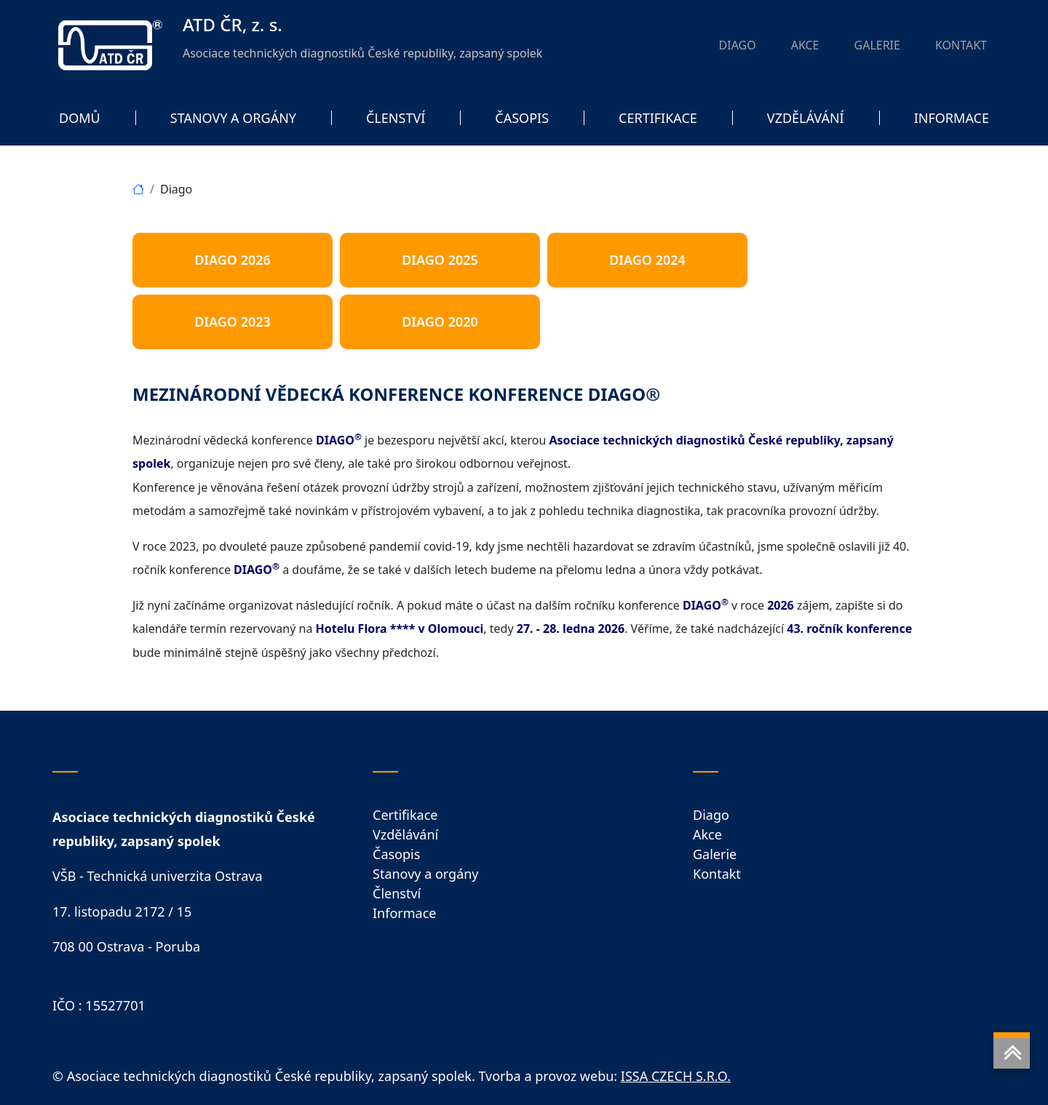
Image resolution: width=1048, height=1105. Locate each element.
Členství (397, 893)
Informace (404, 913)
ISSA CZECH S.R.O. (676, 1076)
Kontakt (717, 873)
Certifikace (405, 814)
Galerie (715, 854)
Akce (707, 834)
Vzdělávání (405, 834)
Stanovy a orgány (426, 873)
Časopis (396, 854)
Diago (711, 814)
